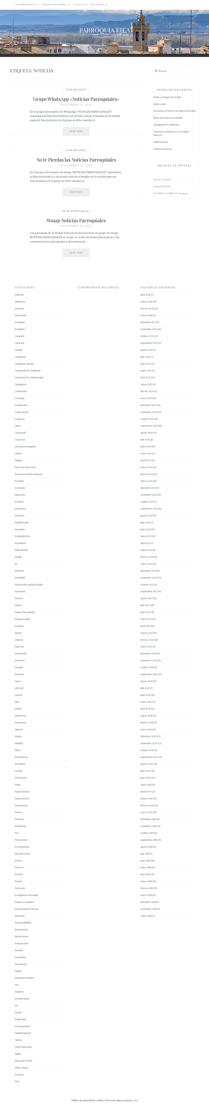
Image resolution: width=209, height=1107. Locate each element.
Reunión (19, 950)
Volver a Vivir (159, 104)
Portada (19, 874)
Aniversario (20, 315)
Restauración (21, 929)
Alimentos (20, 301)
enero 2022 (146, 646)
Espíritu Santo (22, 522)
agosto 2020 (146, 764)
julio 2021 (145, 688)
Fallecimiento (21, 550)
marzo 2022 (146, 633)
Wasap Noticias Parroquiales (76, 220)
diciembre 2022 (148, 571)
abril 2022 (145, 626)
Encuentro (20, 508)
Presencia (20, 888)
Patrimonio (20, 826)
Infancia (19, 640)
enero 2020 (146, 812)
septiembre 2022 (149, 591)
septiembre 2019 (148, 840)
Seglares (19, 991)
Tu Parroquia (25, 4)
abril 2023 (145, 543)
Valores (18, 1040)
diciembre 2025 (148, 322)
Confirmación (22, 412)
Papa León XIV (22, 798)
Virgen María (21, 1067)
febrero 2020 (147, 805)
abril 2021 (145, 708)
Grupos (78, 4)
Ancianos (19, 308)
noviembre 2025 (148, 329)
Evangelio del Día (162, 186)
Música (18, 736)
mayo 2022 (146, 619)
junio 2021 (145, 695)
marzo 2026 (146, 301)
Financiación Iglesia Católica (29, 584)
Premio (18, 881)
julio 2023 (145, 522)
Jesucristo (20, 660)
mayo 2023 (145, 536)
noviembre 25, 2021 (76, 226)
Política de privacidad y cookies (87, 1100)
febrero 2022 (147, 640)
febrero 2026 (147, 308)
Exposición (20, 543)
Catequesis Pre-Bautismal (166, 124)
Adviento (19, 295)
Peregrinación (22, 847)
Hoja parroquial (76, 211)
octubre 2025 (147, 336)
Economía (20, 488)
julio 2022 (145, 605)
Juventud (19, 674)
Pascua (18, 812)
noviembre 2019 (148, 826)
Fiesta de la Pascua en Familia (167, 118)
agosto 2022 (146, 598)
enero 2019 (146, 895)
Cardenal (19, 343)
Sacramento (21, 964)
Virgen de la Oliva (23, 1060)
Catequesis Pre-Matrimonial (29, 377)
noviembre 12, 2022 (76, 165)
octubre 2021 (146, 667)
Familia (18, 557)
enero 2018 (146, 916)
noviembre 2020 (148, 743)
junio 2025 (145, 364)
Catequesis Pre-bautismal (27, 370)
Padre (18, 784)
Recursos (98, 4)
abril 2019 (145, 874)
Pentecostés (21, 840)
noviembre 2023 (148, 495)
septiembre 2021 (148, 674)
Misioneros (20, 715)
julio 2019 (144, 854)
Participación (21, 805)
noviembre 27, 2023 (76, 104)
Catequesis (20, 357)
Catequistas (20, 384)
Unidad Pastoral (54, 4)
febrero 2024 (147, 474)
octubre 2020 (147, 750)
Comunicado (76, 89)
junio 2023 (145, 529)
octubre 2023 (147, 501)
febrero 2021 (146, 722)
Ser (16, 1005)
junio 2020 (145, 778)
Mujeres (19, 729)
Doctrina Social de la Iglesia (28, 474)
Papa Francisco (22, 791)
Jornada (19, 667)
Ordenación (21, 778)
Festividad (20, 577)
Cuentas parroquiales (25, 446)
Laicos (18, 681)
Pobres (18, 860)
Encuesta (19, 515)
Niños (18, 750)
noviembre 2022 (148, 577)
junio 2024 (145, 446)
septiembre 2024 (149, 426)
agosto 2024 (146, 432)
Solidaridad (20, 1019)
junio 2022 (145, 612)
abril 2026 (145, 295)
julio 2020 (145, 771)
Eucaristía (20, 529)
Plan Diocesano (22, 854)
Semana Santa (22, 998)
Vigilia (18, 1054)
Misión (18, 708)
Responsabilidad (23, 922)
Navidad (19, 743)
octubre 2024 (147, 419)
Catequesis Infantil (24, 364)
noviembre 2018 (148, 909)
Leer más (79, 132)
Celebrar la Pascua (162, 149)
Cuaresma (20, 439)
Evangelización (22, 536)
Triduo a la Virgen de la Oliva (167, 97)
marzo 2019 (146, 881)
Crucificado (20, 432)
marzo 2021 (146, 715)
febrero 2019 (146, 888)
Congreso (20, 419)
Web (17, 1081)
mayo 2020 (146, 784)
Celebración (21, 391)
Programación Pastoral (26, 909)
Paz (16, 833)
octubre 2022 (147, 584)
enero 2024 (146, 481)
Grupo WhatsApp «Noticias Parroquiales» (76, 98)
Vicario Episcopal (23, 1047)
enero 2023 (146, 564)
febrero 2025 (147, 391)
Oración (19, 771)
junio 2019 (145, 860)
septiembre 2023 (148, 508)
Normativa (20, 764)
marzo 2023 (146, 550)
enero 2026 (146, 315)
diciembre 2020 (148, 736)
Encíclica (19, 501)
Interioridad (21, 653)
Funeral (19, 598)
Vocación (19, 1074)
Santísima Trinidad (24, 978)
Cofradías (19, 398)
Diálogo (19, 460)
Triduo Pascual (160, 142)
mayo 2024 (146, 453)
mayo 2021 (145, 702)
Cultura (18, 453)
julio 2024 (145, 439)
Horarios (19, 626)
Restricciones (22, 936)
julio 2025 (145, 357)
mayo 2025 (146, 370)
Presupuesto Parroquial (26, 895)
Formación (20, 591)
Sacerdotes (20, 957)
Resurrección (21, 943)
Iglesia (18, 633)
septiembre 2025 (149, 343)
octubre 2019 (146, 833)
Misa (17, 702)
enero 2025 (146, 398)
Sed (17, 985)
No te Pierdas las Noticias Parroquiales (76, 159)
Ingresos (19, 646)
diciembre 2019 (148, 819)
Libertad (19, 688)
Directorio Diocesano (25, 467)
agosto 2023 (146, 515)
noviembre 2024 (148, 412)
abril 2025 (145, 377)
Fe (16, 564)
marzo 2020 (146, 798)
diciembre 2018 (148, 902)
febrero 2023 (147, 557)
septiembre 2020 (149, 757)
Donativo (19, 481)
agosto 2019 (146, 847)
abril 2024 (145, 460)
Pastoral (19, 819)
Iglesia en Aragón (162, 179)
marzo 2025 (146, 384)
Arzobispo (20, 322)
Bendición (20, 329)
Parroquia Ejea (104, 29)
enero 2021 (146, 729)
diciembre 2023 (148, 488)
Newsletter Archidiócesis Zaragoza (170, 193)
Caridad (18, 350)
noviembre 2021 (148, 660)
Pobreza (19, 867)
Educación (20, 495)
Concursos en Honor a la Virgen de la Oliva (174, 111)
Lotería (18, 695)
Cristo (18, 426)
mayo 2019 (145, 867)
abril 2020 (145, 791)
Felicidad (19, 571)
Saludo (18, 971)
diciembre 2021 (148, 653)
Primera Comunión (24, 902)
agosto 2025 (146, 350)
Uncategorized (22, 1026)
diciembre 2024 (148, 405)
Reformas (20, 916)
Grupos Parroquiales (25, 612)
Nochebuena (21, 757)
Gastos (18, 605)
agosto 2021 (146, 681)
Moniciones (21, 722)
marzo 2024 (146, 467)
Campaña (19, 336)
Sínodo (18, 1012)
